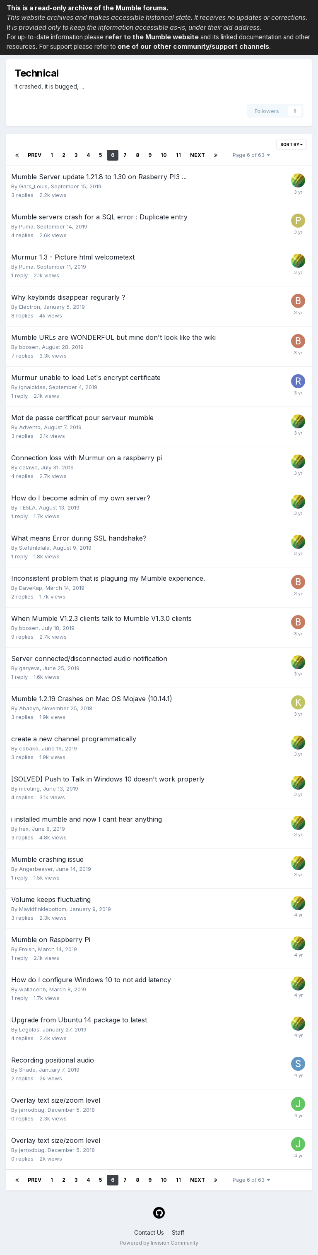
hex (24, 828)
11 (178, 155)
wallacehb (32, 989)
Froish (27, 949)
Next (197, 155)
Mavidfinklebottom (42, 909)
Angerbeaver (36, 869)
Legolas (29, 1029)
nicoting (29, 788)
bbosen (29, 347)
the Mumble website (165, 37)
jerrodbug (31, 1109)
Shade (27, 1069)
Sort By (291, 144)
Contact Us (149, 1232)
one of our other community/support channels (193, 46)
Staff (178, 1232)
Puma (26, 226)
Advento (30, 427)
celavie (28, 467)
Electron (29, 306)
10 (164, 155)
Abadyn (29, 708)
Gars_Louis (33, 186)
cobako (29, 748)
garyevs (29, 668)
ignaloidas (32, 387)
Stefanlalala (34, 547)
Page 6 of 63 (251, 155)
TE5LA (27, 507)
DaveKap (30, 587)
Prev (34, 155)
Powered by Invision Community (159, 1243)
